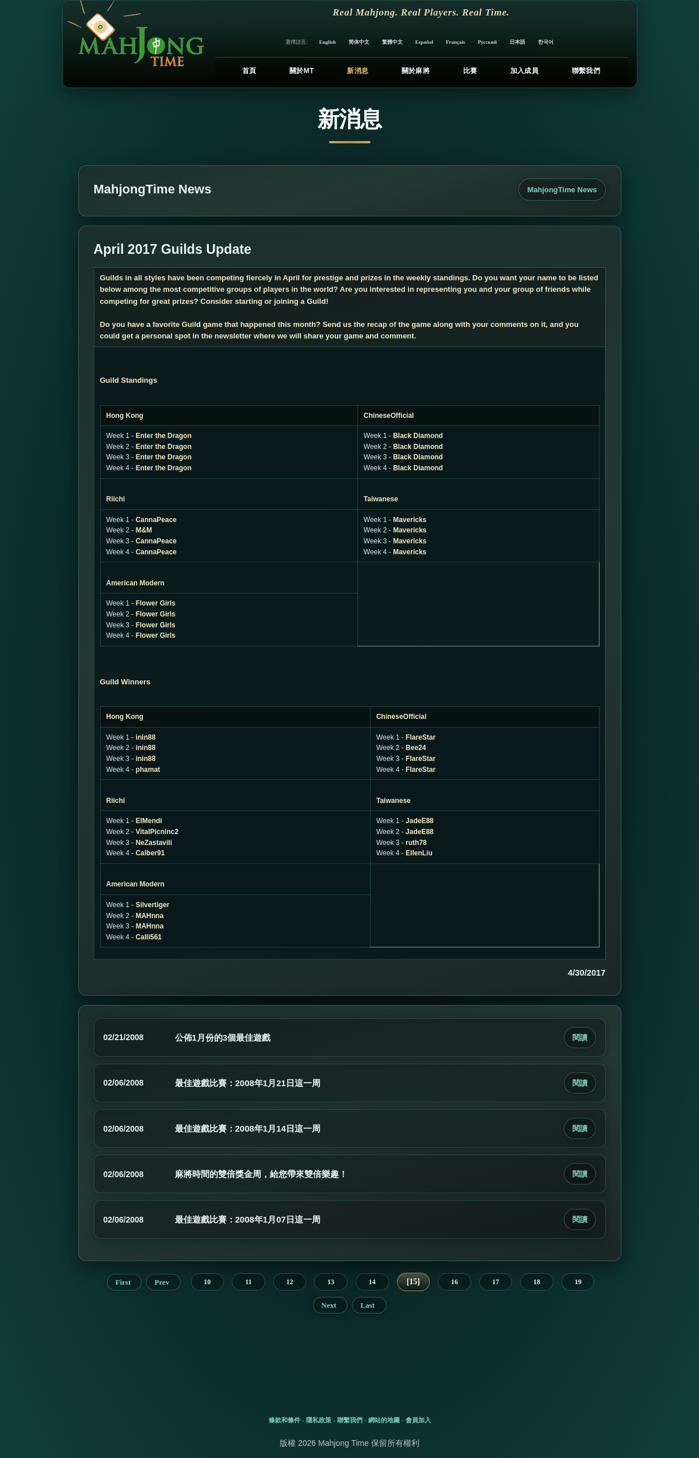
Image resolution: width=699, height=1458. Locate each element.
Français (455, 42)
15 (413, 1281)
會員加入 (418, 1420)
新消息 (357, 71)
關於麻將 (416, 71)
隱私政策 (318, 1420)
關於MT (301, 71)
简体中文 (359, 42)
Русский (487, 42)
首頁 (249, 71)
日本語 (517, 42)
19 (578, 1282)
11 (248, 1282)
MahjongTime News (562, 189)
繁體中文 (392, 42)
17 (495, 1282)
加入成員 (524, 71)
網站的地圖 (384, 1420)
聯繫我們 (586, 71)
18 (536, 1282)
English (327, 42)
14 (372, 1282)
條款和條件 (284, 1420)
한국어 (545, 42)
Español (424, 42)
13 (330, 1282)
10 (207, 1282)
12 (290, 1282)
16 (454, 1282)
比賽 (470, 71)
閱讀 (579, 1037)
